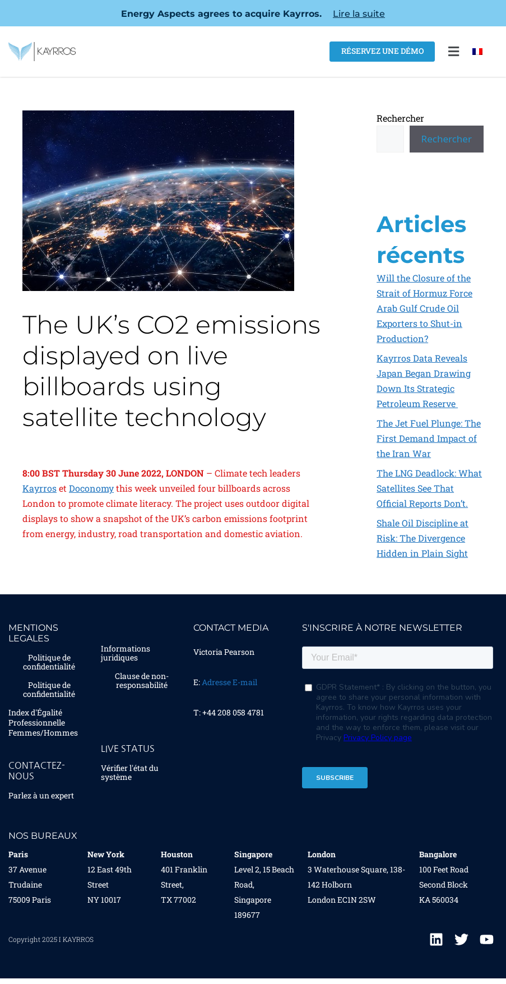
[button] (453, 51)
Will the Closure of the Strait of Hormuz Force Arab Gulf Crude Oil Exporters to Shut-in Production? (424, 308)
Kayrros (39, 488)
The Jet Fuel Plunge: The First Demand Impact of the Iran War (429, 438)
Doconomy (91, 488)
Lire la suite (359, 13)
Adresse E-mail (229, 682)
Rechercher (400, 118)
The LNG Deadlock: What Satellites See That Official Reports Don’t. (429, 488)
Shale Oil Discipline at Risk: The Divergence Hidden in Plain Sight (422, 538)
